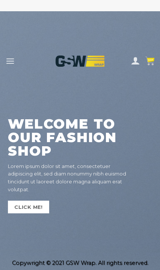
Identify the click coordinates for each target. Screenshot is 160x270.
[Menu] (10, 61)
